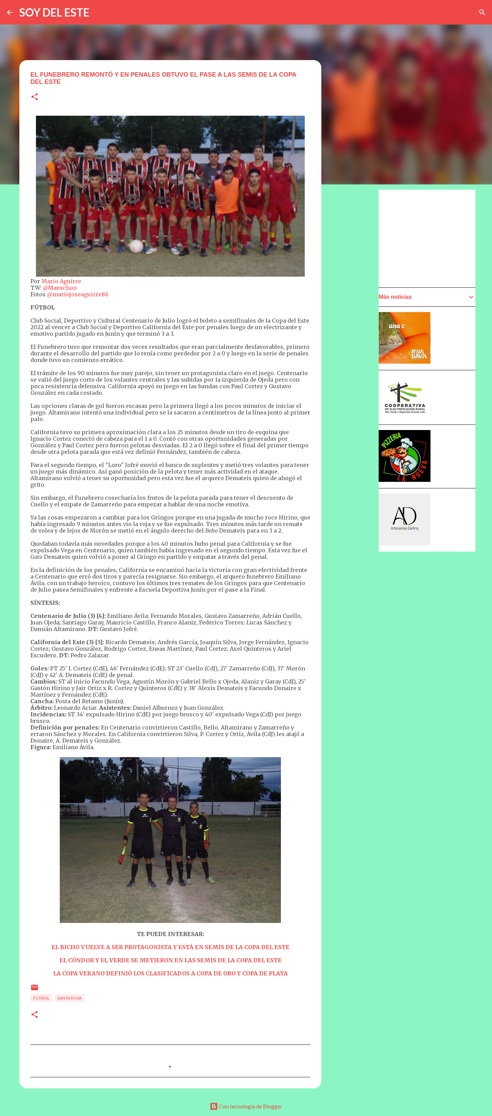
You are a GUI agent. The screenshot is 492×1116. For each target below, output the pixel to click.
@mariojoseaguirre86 (77, 294)
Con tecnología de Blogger (246, 1106)
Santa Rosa (69, 998)
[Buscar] (482, 12)
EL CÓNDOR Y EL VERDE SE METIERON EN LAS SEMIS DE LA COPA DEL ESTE (170, 960)
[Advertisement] (430, 238)
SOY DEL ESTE (54, 12)
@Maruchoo (60, 287)
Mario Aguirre (61, 281)
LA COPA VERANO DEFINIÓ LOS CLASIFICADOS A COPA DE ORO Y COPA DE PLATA (170, 973)
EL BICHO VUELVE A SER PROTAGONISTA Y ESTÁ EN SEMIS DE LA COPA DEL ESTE (170, 947)
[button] (34, 97)
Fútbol (41, 998)
